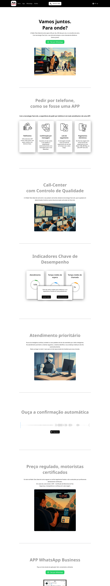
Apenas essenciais (62, 297)
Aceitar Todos (46, 297)
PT (95, 4)
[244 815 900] (55, 3)
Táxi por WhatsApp (55, 42)
